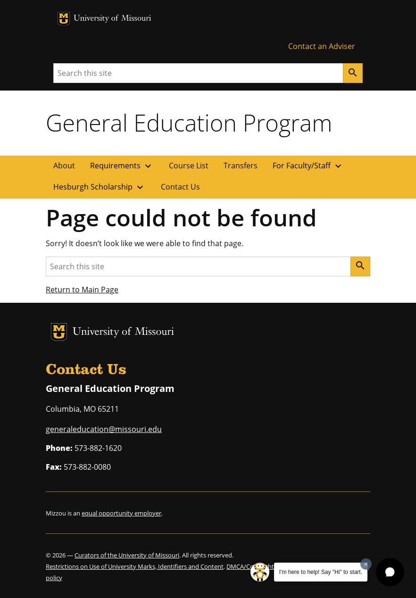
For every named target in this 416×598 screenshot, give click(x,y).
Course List (188, 165)
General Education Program (189, 122)
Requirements (122, 166)
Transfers (241, 165)
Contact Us (180, 187)
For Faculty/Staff (308, 166)
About (64, 165)
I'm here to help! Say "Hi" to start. (320, 572)
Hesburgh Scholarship (99, 187)
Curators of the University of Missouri (127, 555)
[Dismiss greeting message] (366, 564)
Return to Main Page (82, 289)
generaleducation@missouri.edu (104, 429)
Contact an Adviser (321, 46)
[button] (390, 572)
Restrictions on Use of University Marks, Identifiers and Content (135, 566)
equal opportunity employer (121, 513)
